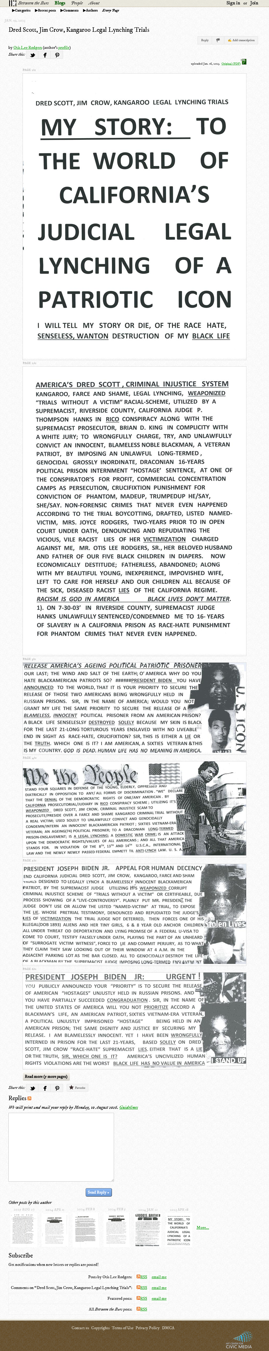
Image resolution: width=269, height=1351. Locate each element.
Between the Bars (33, 3)
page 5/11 (29, 860)
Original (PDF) (233, 64)
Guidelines (128, 1107)
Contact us (80, 1328)
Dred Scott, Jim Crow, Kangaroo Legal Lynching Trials (78, 30)
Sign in (233, 3)
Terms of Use (122, 1328)
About (94, 3)
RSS (142, 1277)
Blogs (59, 3)
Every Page (110, 10)
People (77, 3)
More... (202, 1227)
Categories (22, 10)
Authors (92, 10)
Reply (205, 40)
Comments (71, 10)
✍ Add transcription (241, 40)
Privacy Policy (148, 1328)
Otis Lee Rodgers (27, 47)
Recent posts (47, 10)
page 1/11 (29, 70)
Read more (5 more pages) (46, 1076)
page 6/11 (29, 969)
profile (63, 47)
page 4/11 (30, 758)
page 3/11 (29, 659)
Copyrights (100, 1328)
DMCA (168, 1328)
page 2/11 (29, 363)
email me (159, 1277)
